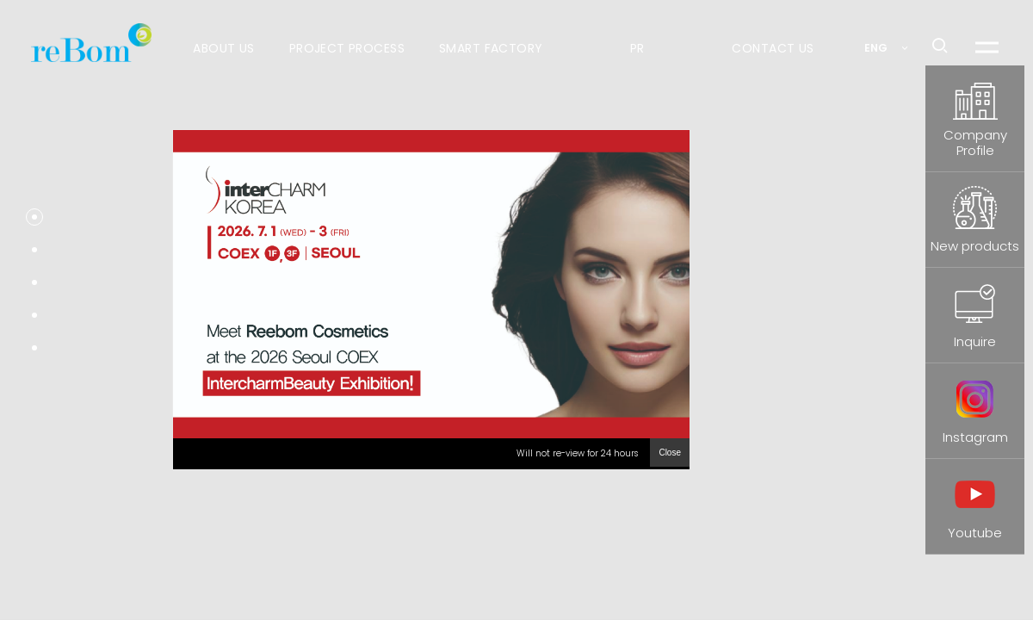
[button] (34, 217)
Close (670, 452)
